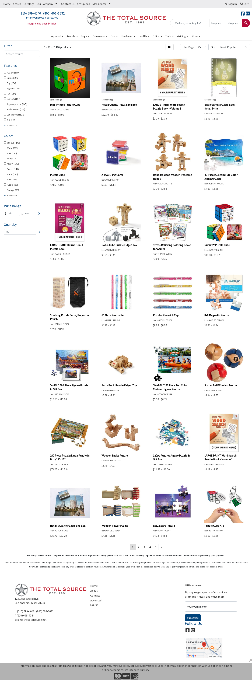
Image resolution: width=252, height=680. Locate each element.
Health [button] (142, 36)
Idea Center (99, 4)
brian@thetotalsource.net (42, 17)
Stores (17, 4)
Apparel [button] (56, 36)
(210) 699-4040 (30, 13)
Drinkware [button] (99, 36)
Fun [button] (113, 36)
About (94, 590)
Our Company (45, 4)
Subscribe (193, 617)
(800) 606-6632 (54, 13)
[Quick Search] (190, 23)
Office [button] (156, 36)
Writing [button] (181, 36)
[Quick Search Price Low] (217, 23)
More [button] (195, 36)
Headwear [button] (127, 36)
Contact (95, 595)
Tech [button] (168, 36)
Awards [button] (70, 36)
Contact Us (68, 4)
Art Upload (83, 4)
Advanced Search (96, 602)
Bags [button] (84, 36)
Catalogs (28, 4)
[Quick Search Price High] (234, 23)
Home (7, 4)
